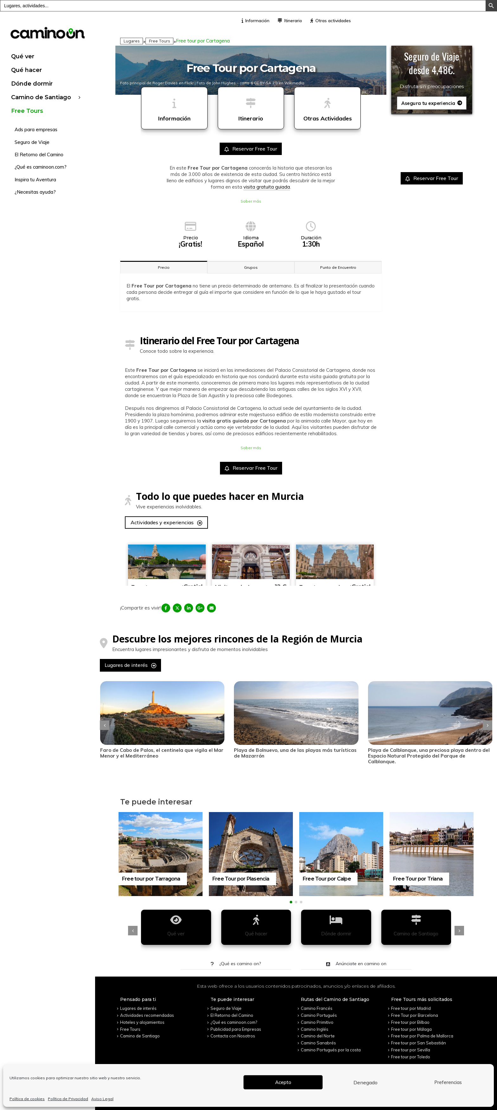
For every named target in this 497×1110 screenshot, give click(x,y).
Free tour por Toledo (410, 1053)
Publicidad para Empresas (235, 1025)
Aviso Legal (102, 1098)
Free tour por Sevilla (410, 1046)
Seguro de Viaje (32, 142)
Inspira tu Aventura (35, 180)
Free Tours (27, 110)
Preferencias (448, 1082)
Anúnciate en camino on (356, 960)
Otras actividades (330, 20)
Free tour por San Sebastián (418, 1039)
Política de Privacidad (68, 1098)
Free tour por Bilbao (410, 1018)
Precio (164, 267)
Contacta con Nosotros (232, 1032)
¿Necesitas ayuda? (35, 192)
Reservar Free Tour (250, 148)
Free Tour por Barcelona (414, 1012)
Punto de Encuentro (338, 267)
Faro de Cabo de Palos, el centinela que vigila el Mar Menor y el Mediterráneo (184, 753)
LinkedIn (188, 607)
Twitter (177, 607)
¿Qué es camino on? (236, 960)
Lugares (131, 41)
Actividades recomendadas (147, 1012)
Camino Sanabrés (318, 1039)
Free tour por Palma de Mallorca (422, 1032)
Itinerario (290, 20)
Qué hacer (26, 70)
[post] (184, 713)
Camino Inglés (314, 1025)
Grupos (251, 267)
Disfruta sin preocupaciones (432, 86)
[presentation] (104, 723)
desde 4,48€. (432, 70)
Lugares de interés (130, 665)
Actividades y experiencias (166, 522)
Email (211, 607)
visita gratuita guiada (266, 187)
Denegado (365, 1082)
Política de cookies (27, 1098)
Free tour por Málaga (411, 1025)
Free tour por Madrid (411, 1005)
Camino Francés (316, 1005)
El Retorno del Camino (39, 155)
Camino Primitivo (317, 1018)
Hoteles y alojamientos (142, 1018)
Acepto (283, 1082)
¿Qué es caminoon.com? (41, 167)
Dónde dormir (32, 83)
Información (255, 20)
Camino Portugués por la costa (331, 1046)
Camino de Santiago (41, 97)
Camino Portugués (319, 1012)
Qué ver (22, 56)
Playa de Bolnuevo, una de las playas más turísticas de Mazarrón (317, 753)
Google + (200, 607)
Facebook (165, 607)
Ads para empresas (36, 129)
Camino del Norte (318, 1032)
